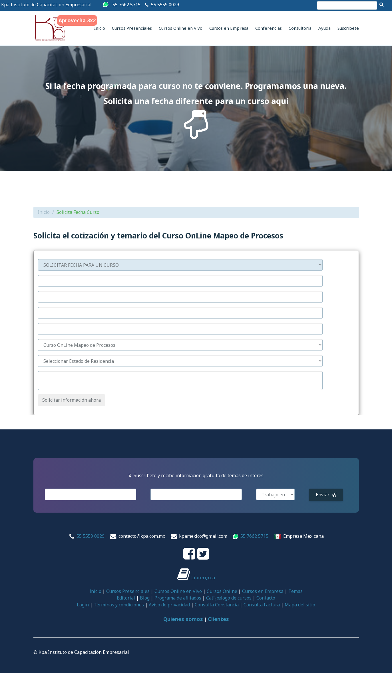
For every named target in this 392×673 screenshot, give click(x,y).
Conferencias (268, 28)
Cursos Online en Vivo (180, 28)
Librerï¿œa (196, 577)
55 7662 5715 (126, 4)
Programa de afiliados (177, 598)
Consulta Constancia (217, 605)
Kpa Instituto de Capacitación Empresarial (46, 4)
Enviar (326, 494)
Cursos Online (222, 591)
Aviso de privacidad (169, 605)
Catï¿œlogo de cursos (229, 598)
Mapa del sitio (300, 605)
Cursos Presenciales (132, 28)
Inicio (99, 28)
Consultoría (300, 28)
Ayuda (324, 28)
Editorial (126, 598)
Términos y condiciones (119, 605)
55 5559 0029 (165, 4)
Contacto (265, 598)
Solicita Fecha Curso (78, 212)
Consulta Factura (262, 605)
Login (83, 605)
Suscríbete (348, 28)
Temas (295, 591)
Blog (145, 598)
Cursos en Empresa (228, 28)
